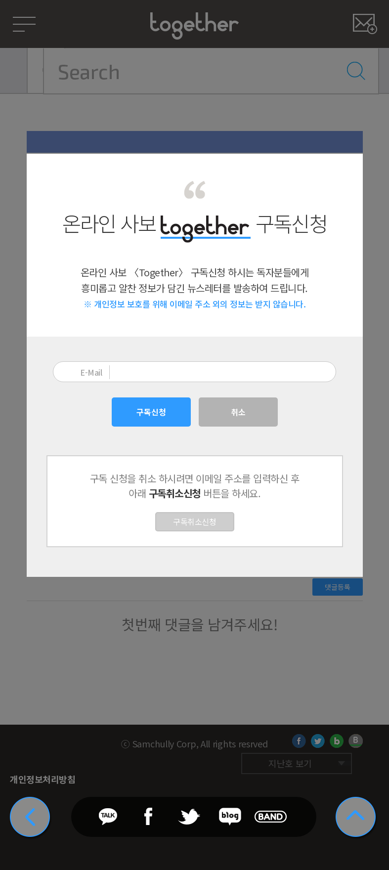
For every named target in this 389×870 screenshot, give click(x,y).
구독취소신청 (194, 521)
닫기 (349, 168)
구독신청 (151, 412)
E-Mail (91, 372)
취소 (238, 412)
